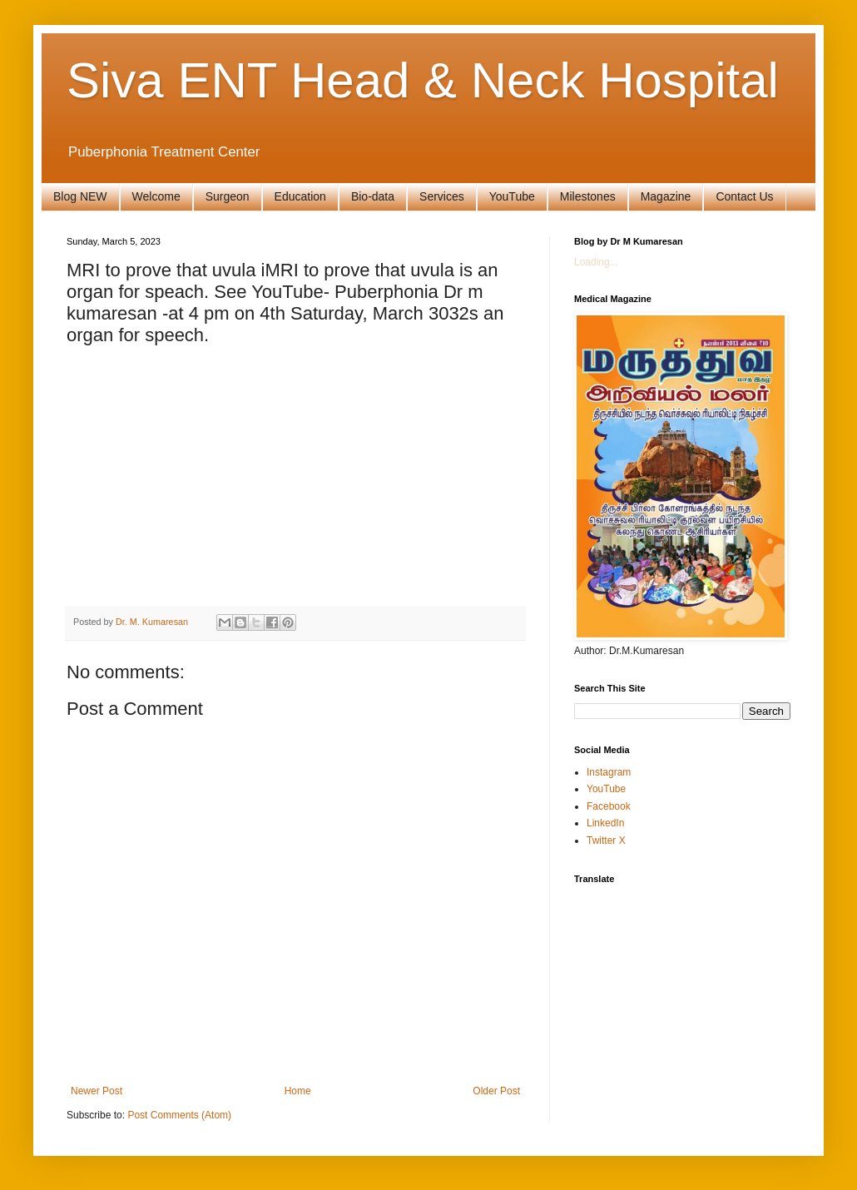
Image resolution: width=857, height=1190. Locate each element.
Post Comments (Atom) (179, 1115)
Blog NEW (80, 196)
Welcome (156, 196)
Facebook (609, 806)
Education (300, 196)
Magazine (666, 196)
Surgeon (228, 196)
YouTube (512, 196)
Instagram (609, 772)
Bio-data (372, 196)
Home (298, 1091)
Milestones (588, 196)
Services (441, 196)
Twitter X (606, 840)
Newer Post (96, 1091)
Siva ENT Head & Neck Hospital (423, 80)
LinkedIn (605, 823)
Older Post (496, 1091)
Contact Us (744, 196)
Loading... (596, 262)
